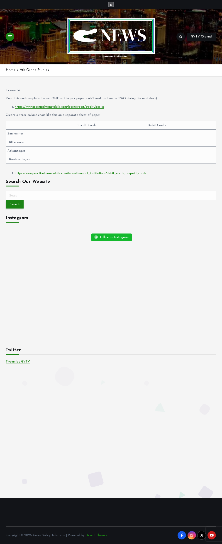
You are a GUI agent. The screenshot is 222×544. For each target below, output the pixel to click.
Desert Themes (96, 535)
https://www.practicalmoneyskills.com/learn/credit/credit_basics (59, 106)
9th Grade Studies (34, 70)
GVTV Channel (201, 36)
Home (10, 70)
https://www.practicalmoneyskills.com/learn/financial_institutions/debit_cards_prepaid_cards (80, 173)
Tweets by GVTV (18, 361)
